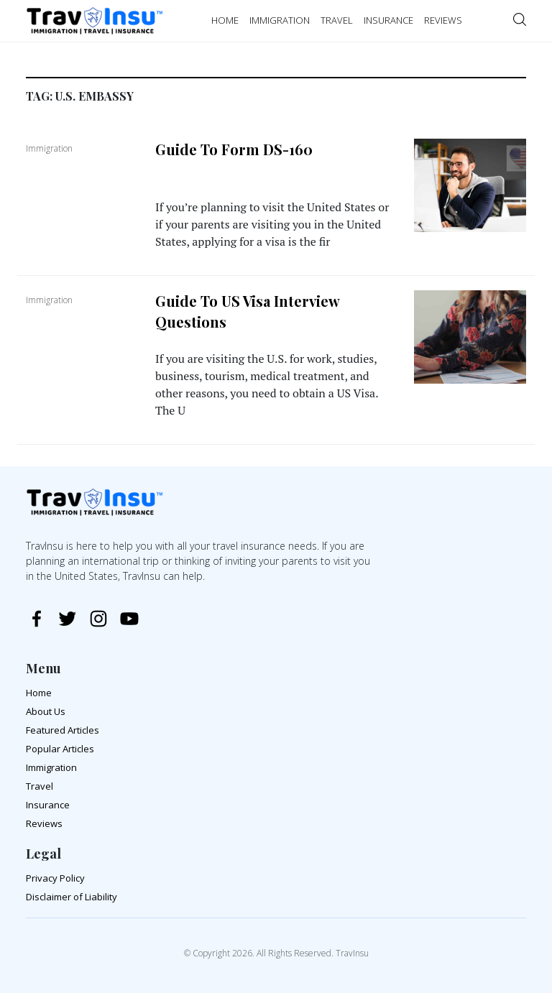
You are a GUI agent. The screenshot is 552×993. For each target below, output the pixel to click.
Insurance (48, 804)
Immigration (51, 767)
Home (39, 692)
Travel (39, 786)
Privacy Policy (55, 878)
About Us (45, 711)
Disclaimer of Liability (71, 896)
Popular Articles (60, 748)
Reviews (44, 823)
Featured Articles (62, 730)
